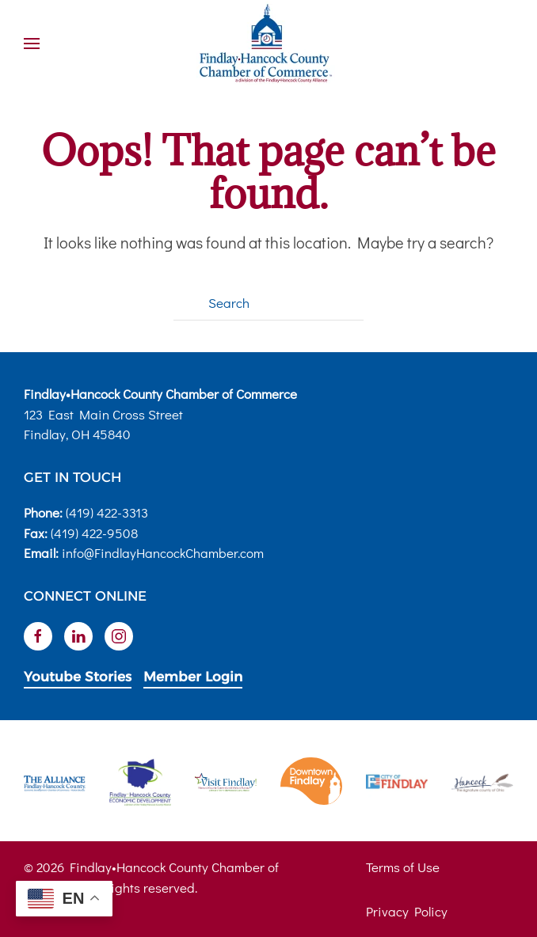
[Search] (268, 303)
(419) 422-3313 (107, 512)
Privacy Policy (407, 911)
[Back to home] (268, 43)
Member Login (192, 677)
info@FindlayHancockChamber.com (163, 553)
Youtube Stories (77, 677)
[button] (32, 43)
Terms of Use (403, 867)
